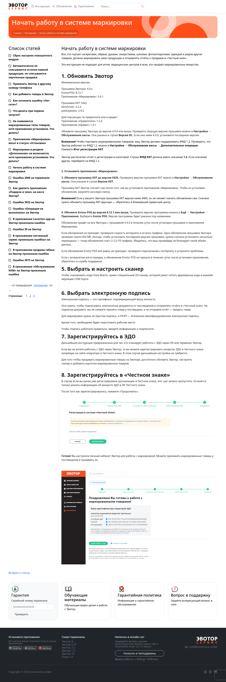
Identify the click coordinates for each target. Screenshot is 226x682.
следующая (40, 285)
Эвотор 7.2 (68, 647)
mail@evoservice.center (201, 647)
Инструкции (40, 6)
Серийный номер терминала (29, 600)
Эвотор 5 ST (69, 644)
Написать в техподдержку (139, 653)
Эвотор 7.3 (68, 650)
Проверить (21, 614)
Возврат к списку (19, 573)
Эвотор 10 (68, 653)
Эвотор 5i (68, 641)
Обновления (62, 6)
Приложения (84, 6)
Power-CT (67, 657)
